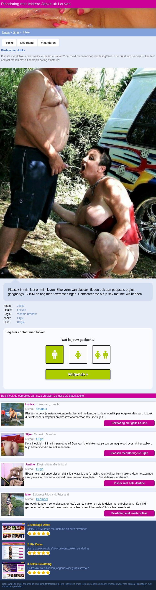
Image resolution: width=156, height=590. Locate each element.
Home (6, 32)
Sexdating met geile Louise (129, 423)
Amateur (41, 409)
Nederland (27, 42)
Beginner (42, 499)
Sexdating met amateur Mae (129, 513)
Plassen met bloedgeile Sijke (129, 453)
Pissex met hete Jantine (129, 483)
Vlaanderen (48, 42)
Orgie (16, 32)
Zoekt (9, 42)
